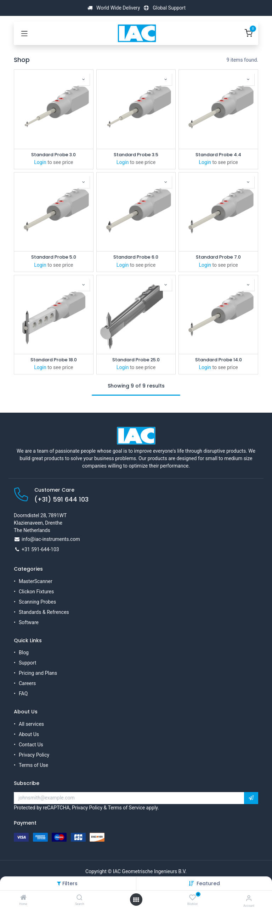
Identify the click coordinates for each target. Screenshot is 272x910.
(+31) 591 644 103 (61, 499)
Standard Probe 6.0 (135, 257)
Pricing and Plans (38, 673)
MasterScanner (35, 581)
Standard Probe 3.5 (136, 154)
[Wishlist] (192, 897)
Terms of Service (126, 807)
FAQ (23, 693)
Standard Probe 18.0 (53, 359)
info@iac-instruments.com (51, 539)
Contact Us (31, 744)
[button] (208, 883)
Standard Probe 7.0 (218, 257)
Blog (24, 652)
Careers (27, 683)
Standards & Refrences (44, 612)
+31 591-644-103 (40, 549)
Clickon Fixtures (36, 591)
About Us (29, 734)
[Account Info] (248, 898)
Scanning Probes (37, 602)
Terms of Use (33, 765)
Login (40, 162)
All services (31, 724)
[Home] (23, 898)
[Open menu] (136, 899)
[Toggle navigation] (24, 33)
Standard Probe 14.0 (218, 359)
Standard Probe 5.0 (53, 257)
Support (27, 663)
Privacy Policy (34, 755)
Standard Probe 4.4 (218, 154)
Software (29, 622)
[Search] (79, 898)
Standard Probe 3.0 (53, 154)
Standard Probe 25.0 (136, 359)
